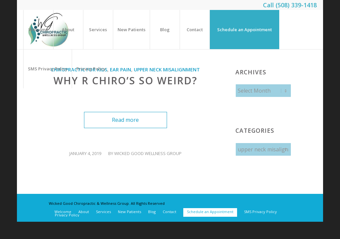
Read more (125, 119)
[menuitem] (38, 29)
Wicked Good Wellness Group (148, 153)
